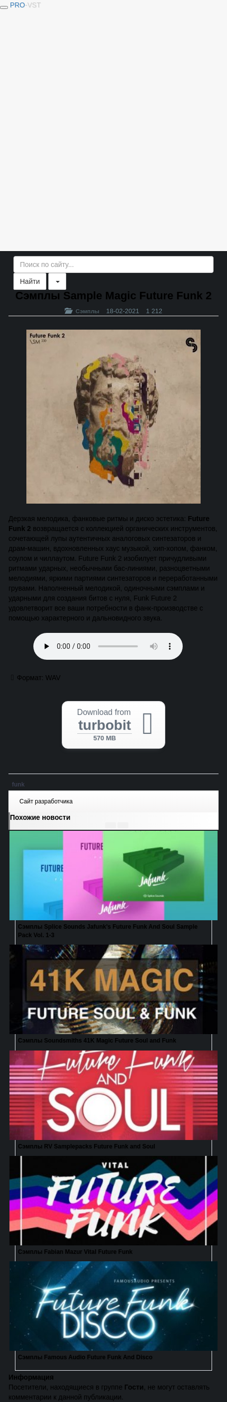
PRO (25, 5)
